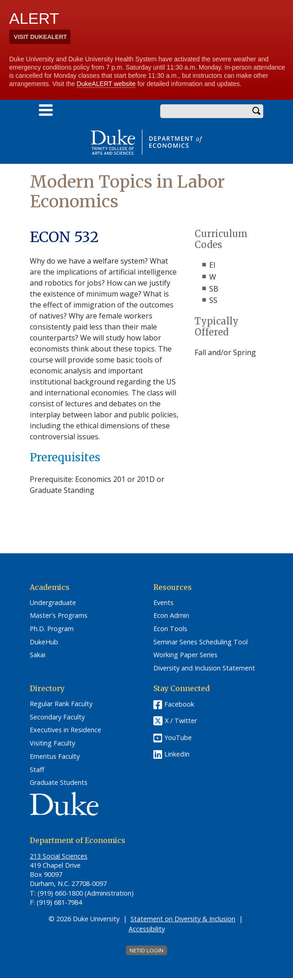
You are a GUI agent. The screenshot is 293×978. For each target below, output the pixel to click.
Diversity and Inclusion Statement (204, 668)
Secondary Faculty (57, 717)
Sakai (37, 655)
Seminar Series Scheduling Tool (200, 642)
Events (163, 603)
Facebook (179, 704)
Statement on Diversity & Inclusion (182, 918)
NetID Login (146, 950)
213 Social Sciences (58, 856)
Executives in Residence (65, 730)
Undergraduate (53, 603)
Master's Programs (58, 615)
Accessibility (147, 928)
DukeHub (44, 642)
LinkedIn (177, 754)
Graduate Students (58, 782)
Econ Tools (170, 629)
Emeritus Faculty (55, 756)
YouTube (178, 737)
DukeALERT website (106, 83)
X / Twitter (181, 720)
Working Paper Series (185, 655)
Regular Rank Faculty (61, 704)
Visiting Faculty (52, 743)
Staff (37, 770)
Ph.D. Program (52, 629)
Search (256, 111)
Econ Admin (171, 615)
